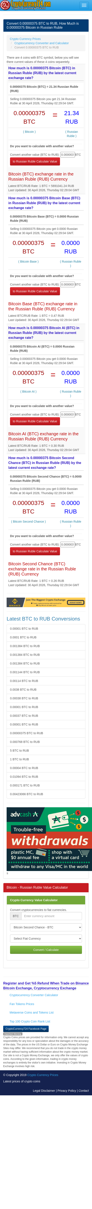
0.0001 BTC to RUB (23, 637)
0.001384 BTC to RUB (25, 646)
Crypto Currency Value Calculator (34, 900)
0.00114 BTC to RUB (24, 681)
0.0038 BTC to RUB (23, 689)
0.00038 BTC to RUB (24, 698)
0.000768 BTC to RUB (25, 742)
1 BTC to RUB (19, 759)
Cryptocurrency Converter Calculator (34, 995)
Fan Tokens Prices (22, 1004)
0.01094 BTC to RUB (24, 776)
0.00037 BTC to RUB (24, 715)
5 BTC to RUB (19, 750)
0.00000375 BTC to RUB (26, 733)
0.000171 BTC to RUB (25, 785)
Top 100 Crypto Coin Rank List (30, 1021)
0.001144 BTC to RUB (25, 672)
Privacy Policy (66, 1090)
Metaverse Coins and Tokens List (32, 1012)
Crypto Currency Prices (42, 1075)
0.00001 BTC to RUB (24, 628)
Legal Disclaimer (44, 1090)
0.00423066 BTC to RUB (26, 794)
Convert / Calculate (46, 950)
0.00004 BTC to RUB (24, 768)
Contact (84, 1090)
